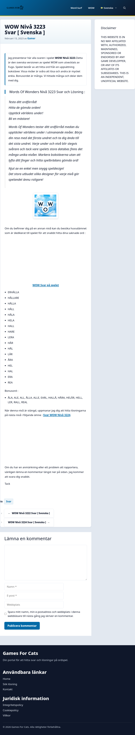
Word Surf (76, 7)
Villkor (7, 715)
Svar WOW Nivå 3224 (56, 415)
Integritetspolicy (13, 705)
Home (6, 679)
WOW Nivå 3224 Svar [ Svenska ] (27, 522)
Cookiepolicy (11, 710)
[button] (124, 8)
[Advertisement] (46, 260)
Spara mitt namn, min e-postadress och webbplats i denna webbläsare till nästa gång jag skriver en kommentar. (44, 614)
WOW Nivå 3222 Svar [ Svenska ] (31, 513)
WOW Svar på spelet (46, 285)
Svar (8, 501)
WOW (91, 7)
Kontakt (7, 689)
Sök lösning (10, 684)
